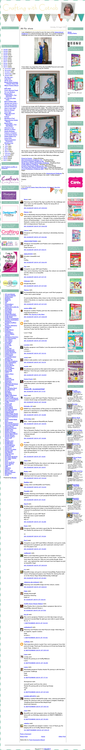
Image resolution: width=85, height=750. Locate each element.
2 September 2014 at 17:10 (36, 677)
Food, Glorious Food (11, 90)
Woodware (8, 473)
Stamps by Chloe (10, 449)
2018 (5, 60)
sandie (26, 366)
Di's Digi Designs (10, 338)
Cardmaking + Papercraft (9, 304)
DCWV (7, 328)
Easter (7, 347)
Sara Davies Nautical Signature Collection (11, 424)
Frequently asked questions (10, 357)
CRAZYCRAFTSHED (30, 241)
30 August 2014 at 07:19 (35, 277)
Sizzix (7, 439)
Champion (75, 513)
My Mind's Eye (10, 389)
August (7, 75)
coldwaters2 (28, 627)
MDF (6, 375)
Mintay (7, 386)
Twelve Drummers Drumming (10, 140)
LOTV (7, 372)
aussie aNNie (28, 308)
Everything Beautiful (75, 485)
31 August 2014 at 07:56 (35, 610)
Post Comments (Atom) (37, 740)
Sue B (26, 504)
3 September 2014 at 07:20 (36, 692)
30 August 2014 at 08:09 (35, 317)
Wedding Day (8, 143)
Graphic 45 (9, 359)
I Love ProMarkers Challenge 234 (32, 169)
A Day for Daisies (30, 187)
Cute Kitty (7, 79)
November (8, 70)
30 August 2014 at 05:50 (35, 208)
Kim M (26, 614)
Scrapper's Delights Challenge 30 (32, 161)
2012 (5, 158)
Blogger (14, 477)
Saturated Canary (10, 428)
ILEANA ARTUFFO (30, 696)
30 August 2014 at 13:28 (35, 438)
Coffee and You (77, 471)
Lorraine (26, 345)
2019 (5, 58)
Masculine (8, 382)
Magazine (8, 378)
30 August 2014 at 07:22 (35, 286)
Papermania (9, 406)
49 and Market (10, 294)
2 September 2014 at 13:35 (36, 663)
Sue (25, 266)
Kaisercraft (8, 371)
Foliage (6, 116)
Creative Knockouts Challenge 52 (32, 166)
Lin (25, 569)
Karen (26, 526)
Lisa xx (26, 230)
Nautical (7, 391)
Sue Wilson (8, 452)
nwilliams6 (27, 553)
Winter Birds (76, 417)
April (6, 149)
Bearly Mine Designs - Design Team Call (11, 83)
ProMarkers (24, 188)
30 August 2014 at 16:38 (35, 521)
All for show (8, 80)
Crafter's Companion (12, 318)
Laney (26, 667)
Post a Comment (25, 734)
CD (6, 302)
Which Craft (9, 470)
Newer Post (24, 736)
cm (25, 442)
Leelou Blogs (47, 748)
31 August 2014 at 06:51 (35, 599)
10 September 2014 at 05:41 (36, 730)
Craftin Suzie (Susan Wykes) (33, 603)
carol (25, 710)
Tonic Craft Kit (9, 462)
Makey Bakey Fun (10, 136)
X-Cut (7, 475)
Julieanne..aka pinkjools (31, 582)
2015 (5, 65)
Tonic (6, 460)
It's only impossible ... (77, 391)
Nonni (26, 199)
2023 (5, 51)
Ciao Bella (8, 312)
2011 (5, 160)
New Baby (8, 392)
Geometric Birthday (75, 498)
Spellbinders (9, 442)
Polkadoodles (9, 412)
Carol (25, 460)
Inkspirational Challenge (54, 173)
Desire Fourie (28, 379)
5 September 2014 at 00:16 (36, 706)
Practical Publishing (11, 416)
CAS (6, 301)
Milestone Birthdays (11, 384)
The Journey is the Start (36, 314)
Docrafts (8, 344)
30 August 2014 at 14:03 (35, 478)
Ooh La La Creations (11, 399)
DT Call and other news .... (10, 99)
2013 (5, 156)
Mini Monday (9, 385)
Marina (26, 212)
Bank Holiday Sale (10, 101)
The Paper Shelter (10, 458)
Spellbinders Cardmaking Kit (10, 444)
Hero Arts (57, 187)
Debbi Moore (9, 329)
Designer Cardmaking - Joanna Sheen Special (9, 333)
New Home (8, 394)
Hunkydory (8, 366)
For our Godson (9, 92)
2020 (5, 56)
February (8, 153)
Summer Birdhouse (10, 106)
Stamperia (8, 448)
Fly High (74, 404)
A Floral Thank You (76, 458)
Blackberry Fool (9, 118)
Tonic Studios (9, 463)
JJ (24, 321)
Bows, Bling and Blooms (9, 114)
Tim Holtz (8, 459)
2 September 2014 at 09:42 (36, 650)
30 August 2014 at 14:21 (35, 499)
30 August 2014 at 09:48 (35, 340)
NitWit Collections (11, 395)
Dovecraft (8, 345)
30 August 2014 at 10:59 (35, 375)
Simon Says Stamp (11, 433)
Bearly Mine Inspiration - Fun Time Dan (10, 95)
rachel (26, 357)
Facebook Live (9, 349)
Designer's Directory (11, 337)
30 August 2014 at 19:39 (35, 549)
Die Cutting (8, 339)
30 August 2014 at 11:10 (34, 391)
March (7, 151)
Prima (7, 418)
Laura (26, 654)
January (7, 155)
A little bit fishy (77, 430)
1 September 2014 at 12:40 (36, 623)
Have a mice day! (9, 108)
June (6, 146)
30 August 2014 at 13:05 (35, 423)
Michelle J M (28, 406)
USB (6, 466)
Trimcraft (8, 465)
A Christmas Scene (10, 134)
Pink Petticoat (9, 411)
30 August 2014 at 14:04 (35, 487)
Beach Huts (76, 443)
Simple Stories (10, 435)
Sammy (26, 290)
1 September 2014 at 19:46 (36, 637)
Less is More (9, 374)
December (8, 68)
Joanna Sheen (9, 368)
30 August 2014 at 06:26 (35, 237)
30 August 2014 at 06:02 (35, 226)
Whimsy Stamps (10, 472)
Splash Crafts (9, 446)
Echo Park (8, 348)
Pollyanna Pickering (11, 415)
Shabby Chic (9, 429)
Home (43, 736)
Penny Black (9, 408)
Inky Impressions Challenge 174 (31, 160)
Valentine (8, 468)
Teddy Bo (8, 455)
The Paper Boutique (11, 456)
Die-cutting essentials (8, 341)
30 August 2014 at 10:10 (35, 353)
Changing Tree (9, 127)
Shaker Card (9, 431)
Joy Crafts (8, 369)
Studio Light (9, 450)
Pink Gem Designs (11, 409)
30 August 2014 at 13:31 (35, 456)
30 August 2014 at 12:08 (35, 402)
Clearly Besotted (10, 314)
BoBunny (8, 300)
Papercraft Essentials (8, 404)
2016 (5, 63)
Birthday (7, 298)
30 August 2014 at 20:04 (35, 565)
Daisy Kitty (8, 138)
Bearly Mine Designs (41, 187)
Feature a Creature (10, 133)
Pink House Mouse (10, 105)
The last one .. (8, 77)
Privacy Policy (72, 33)
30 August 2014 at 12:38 (35, 415)
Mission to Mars (9, 129)
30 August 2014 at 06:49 (35, 262)
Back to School (9, 110)
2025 (5, 49)
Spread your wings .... (11, 103)
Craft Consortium (10, 315)
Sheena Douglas (10, 432)
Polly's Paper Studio (11, 413)
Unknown (27, 281)
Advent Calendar (10, 295)
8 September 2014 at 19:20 (36, 719)
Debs (25, 591)
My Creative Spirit (11, 388)
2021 (5, 54)
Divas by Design (26, 158)
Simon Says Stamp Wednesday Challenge (35, 163)
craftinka (27, 641)
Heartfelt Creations (11, 361)
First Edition (9, 355)
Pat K (25, 395)
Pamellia (26, 491)
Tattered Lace (9, 453)
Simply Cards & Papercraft (10, 437)
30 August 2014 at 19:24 (35, 536)
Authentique (9, 297)
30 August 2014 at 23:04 (35, 587)
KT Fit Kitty (27, 419)
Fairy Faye (7, 111)
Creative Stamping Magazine (11, 326)
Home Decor (9, 364)
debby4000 (28, 254)
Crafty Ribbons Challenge (29, 164)
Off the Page (9, 396)
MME (7, 376)
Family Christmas (10, 352)
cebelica (26, 723)
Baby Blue (7, 88)
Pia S (25, 540)
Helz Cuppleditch (10, 362)
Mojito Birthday (9, 131)
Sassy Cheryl (9, 426)
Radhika (26, 482)
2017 (5, 61)
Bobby (26, 471)
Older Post (62, 736)
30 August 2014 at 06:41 (35, 249)
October (7, 72)
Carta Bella (8, 309)
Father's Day (9, 354)
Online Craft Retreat (11, 398)
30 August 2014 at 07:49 (35, 304)
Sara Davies (9, 422)
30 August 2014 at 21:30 (35, 578)
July (6, 144)
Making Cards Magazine (9, 380)
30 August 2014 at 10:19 (35, 362)
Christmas (8, 311)
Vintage (7, 469)
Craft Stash (9, 317)
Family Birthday (10, 351)
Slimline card (9, 441)
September (8, 73)
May (6, 148)
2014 (5, 67)
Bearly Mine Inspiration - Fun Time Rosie (10, 124)
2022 (5, 53)
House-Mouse (9, 365)
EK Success (50, 187)
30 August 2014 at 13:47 (35, 467)
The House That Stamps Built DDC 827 (34, 167)
